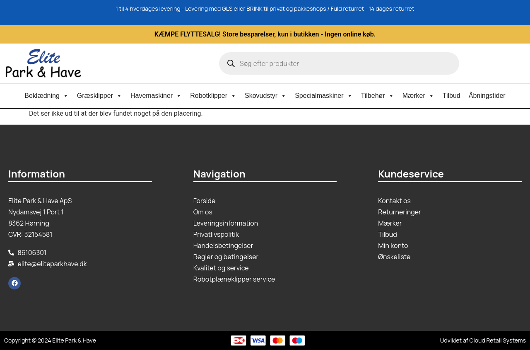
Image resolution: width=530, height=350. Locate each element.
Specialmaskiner (323, 96)
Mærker (418, 96)
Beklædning (46, 96)
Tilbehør (377, 96)
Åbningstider (487, 95)
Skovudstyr (266, 96)
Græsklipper (99, 96)
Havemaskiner (156, 96)
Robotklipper (213, 96)
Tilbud (451, 95)
